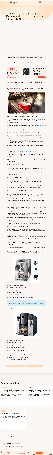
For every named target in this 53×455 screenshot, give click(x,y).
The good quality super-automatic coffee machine (17, 185)
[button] (25, 366)
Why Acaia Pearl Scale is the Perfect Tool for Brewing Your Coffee (12, 391)
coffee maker (28, 159)
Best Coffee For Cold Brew (9, 414)
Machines (9, 443)
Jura (8, 309)
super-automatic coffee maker (31, 137)
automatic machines (20, 88)
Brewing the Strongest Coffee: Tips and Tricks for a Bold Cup (39, 391)
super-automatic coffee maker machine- (27, 151)
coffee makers (37, 119)
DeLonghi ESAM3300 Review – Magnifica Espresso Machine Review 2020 (27, 303)
